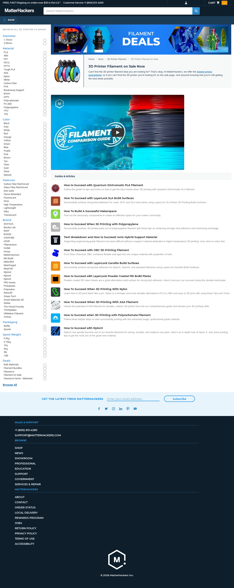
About (19, 497)
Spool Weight (12, 334)
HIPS (6, 97)
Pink (6, 154)
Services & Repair (28, 484)
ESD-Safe (9, 190)
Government (24, 479)
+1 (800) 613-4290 (93, 2)
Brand (7, 220)
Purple (7, 150)
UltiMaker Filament (13, 313)
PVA (6, 86)
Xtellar (7, 303)
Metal (7, 79)
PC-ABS (8, 103)
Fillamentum (10, 244)
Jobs (18, 523)
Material (8, 48)
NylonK (7, 275)
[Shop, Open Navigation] (8, 20)
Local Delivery (26, 512)
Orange (7, 137)
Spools (7, 329)
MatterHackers (11, 254)
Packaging (10, 322)
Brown (7, 157)
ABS (6, 55)
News (19, 453)
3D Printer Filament (116, 59)
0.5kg (6, 338)
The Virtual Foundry (14, 306)
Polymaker (9, 289)
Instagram (113, 408)
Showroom (23, 458)
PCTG (7, 66)
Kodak (7, 248)
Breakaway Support (14, 90)
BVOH (7, 93)
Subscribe (179, 399)
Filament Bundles (13, 368)
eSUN (7, 241)
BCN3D (7, 234)
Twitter (106, 408)
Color (6, 119)
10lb (6, 355)
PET (6, 59)
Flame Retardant (12, 194)
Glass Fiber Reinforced (16, 187)
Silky (6, 211)
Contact (21, 502)
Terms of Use (25, 538)
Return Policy (25, 528)
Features (9, 180)
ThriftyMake (10, 310)
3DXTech (8, 223)
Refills (7, 326)
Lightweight (10, 208)
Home (91, 59)
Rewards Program (29, 518)
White (7, 130)
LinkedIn (120, 408)
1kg (6, 345)
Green (7, 144)
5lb (5, 352)
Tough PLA (9, 69)
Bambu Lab (10, 227)
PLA (6, 52)
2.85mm (8, 43)
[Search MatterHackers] (196, 11)
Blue (6, 147)
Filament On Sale (12, 375)
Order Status (25, 507)
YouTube (135, 408)
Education (23, 468)
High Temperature (13, 204)
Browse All (10, 384)
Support (21, 474)
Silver (6, 171)
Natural (7, 174)
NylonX (7, 279)
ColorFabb (9, 237)
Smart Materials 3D (14, 299)
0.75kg (7, 341)
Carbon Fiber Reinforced (16, 184)
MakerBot (9, 261)
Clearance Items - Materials (18, 378)
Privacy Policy (26, 533)
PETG (7, 62)
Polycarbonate (11, 100)
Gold (6, 168)
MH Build (8, 258)
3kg (6, 348)
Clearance (9, 371)
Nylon (7, 76)
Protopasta (9, 285)
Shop (19, 448)
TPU (6, 110)
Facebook (99, 408)
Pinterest (128, 408)
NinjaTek (8, 268)
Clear (6, 164)
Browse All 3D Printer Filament (24, 29)
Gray (6, 126)
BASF (6, 230)
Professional (25, 463)
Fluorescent (10, 197)
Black (7, 123)
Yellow (7, 140)
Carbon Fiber (10, 83)
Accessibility (24, 544)
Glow (6, 201)
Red (6, 133)
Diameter (9, 36)
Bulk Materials (11, 364)
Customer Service (73, 2)
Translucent (10, 215)
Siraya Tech (10, 296)
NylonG (7, 272)
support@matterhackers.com (38, 435)
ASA (6, 72)
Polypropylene (11, 107)
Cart (217, 3)
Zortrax (7, 316)
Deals (6, 360)
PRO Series (10, 282)
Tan (6, 161)
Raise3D (8, 292)
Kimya (7, 251)
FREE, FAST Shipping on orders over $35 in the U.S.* (32, 2)
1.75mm (8, 39)
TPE (6, 114)
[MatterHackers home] (19, 10)
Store (100, 59)
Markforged (10, 265)
